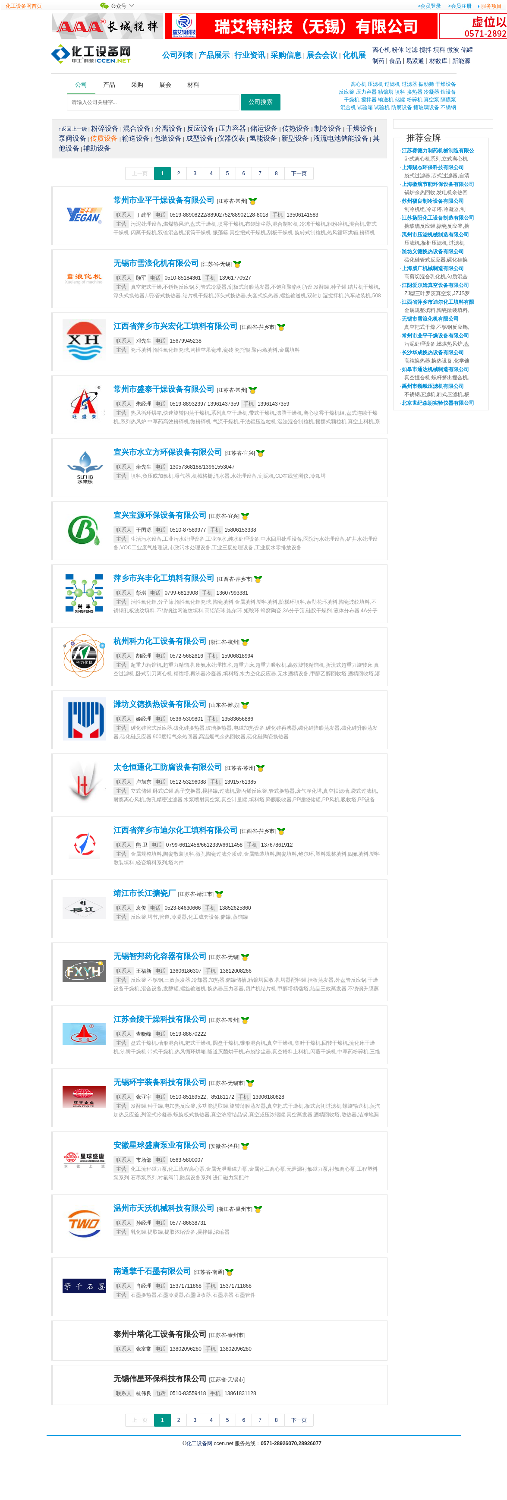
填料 (439, 49)
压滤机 (375, 84)
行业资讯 (249, 55)
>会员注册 (460, 6)
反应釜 (346, 92)
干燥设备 (445, 84)
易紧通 (415, 60)
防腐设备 (401, 107)
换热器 (414, 92)
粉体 (398, 49)
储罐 (467, 49)
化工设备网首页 (24, 6)
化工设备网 (199, 1443)
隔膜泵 (448, 100)
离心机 (381, 49)
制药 (378, 60)
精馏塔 (386, 92)
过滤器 (409, 84)
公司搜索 (261, 102)
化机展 (354, 55)
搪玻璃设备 (426, 107)
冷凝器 (431, 92)
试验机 (382, 107)
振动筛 (426, 84)
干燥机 (351, 100)
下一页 (299, 173)
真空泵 (431, 100)
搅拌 (425, 49)
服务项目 (491, 6)
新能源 (461, 60)
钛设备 (448, 92)
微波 (453, 49)
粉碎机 (414, 100)
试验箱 (365, 107)
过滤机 (392, 84)
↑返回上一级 (73, 129)
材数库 (438, 60)
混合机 (348, 107)
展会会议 (321, 55)
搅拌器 (369, 100)
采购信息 (286, 55)
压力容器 (366, 92)
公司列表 (177, 55)
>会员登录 (429, 6)
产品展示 (214, 55)
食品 (395, 60)
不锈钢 (448, 107)
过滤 (412, 49)
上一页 (140, 173)
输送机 (386, 100)
